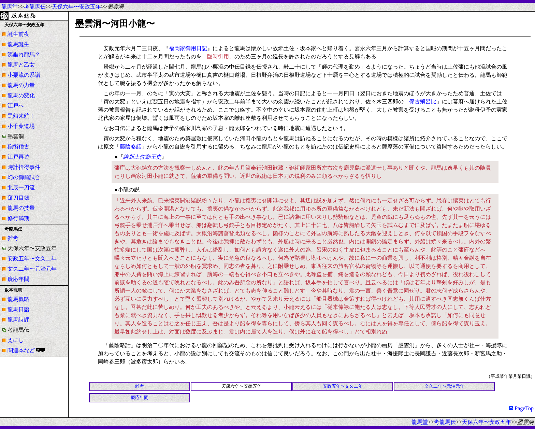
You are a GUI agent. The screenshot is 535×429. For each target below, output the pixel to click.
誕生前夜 (18, 34)
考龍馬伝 (35, 7)
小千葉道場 (21, 126)
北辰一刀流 (21, 187)
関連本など (21, 350)
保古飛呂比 (422, 101)
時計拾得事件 (24, 167)
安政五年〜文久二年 (32, 258)
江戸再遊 (18, 157)
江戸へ (16, 106)
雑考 (13, 238)
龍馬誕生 (18, 44)
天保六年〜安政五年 (76, 7)
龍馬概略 (18, 299)
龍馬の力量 (21, 85)
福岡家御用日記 (188, 48)
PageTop (521, 408)
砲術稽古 (18, 146)
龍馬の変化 (21, 95)
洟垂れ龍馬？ (24, 54)
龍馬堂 (9, 7)
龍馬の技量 (21, 208)
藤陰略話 (131, 146)
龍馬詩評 (18, 320)
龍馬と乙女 (21, 65)
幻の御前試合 (24, 177)
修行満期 (18, 218)
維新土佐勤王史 (142, 157)
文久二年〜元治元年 (32, 269)
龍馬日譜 (18, 309)
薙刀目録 (18, 198)
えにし (16, 340)
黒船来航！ (21, 116)
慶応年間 (18, 279)
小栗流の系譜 (24, 75)
